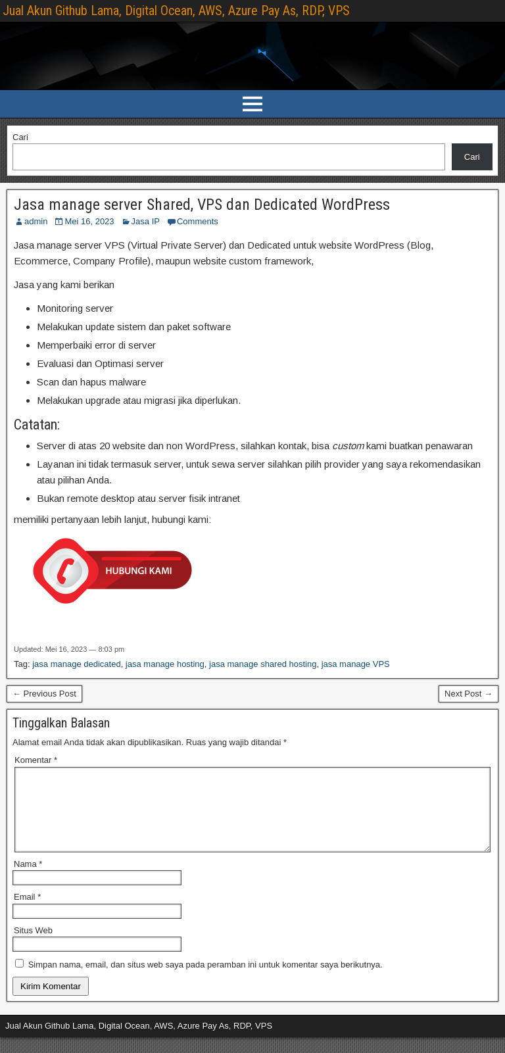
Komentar (35, 760)
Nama (28, 880)
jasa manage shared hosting (262, 664)
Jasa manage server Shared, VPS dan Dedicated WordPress (202, 204)
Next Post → (469, 693)
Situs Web (33, 946)
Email (27, 913)
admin (35, 221)
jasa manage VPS (356, 664)
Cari (20, 137)
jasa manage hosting (165, 664)
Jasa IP (146, 221)
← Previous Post (44, 693)
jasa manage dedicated (76, 664)
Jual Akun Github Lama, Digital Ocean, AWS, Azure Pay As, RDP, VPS (176, 10)
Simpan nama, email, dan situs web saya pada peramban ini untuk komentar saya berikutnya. (205, 980)
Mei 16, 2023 (89, 221)
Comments (197, 221)
